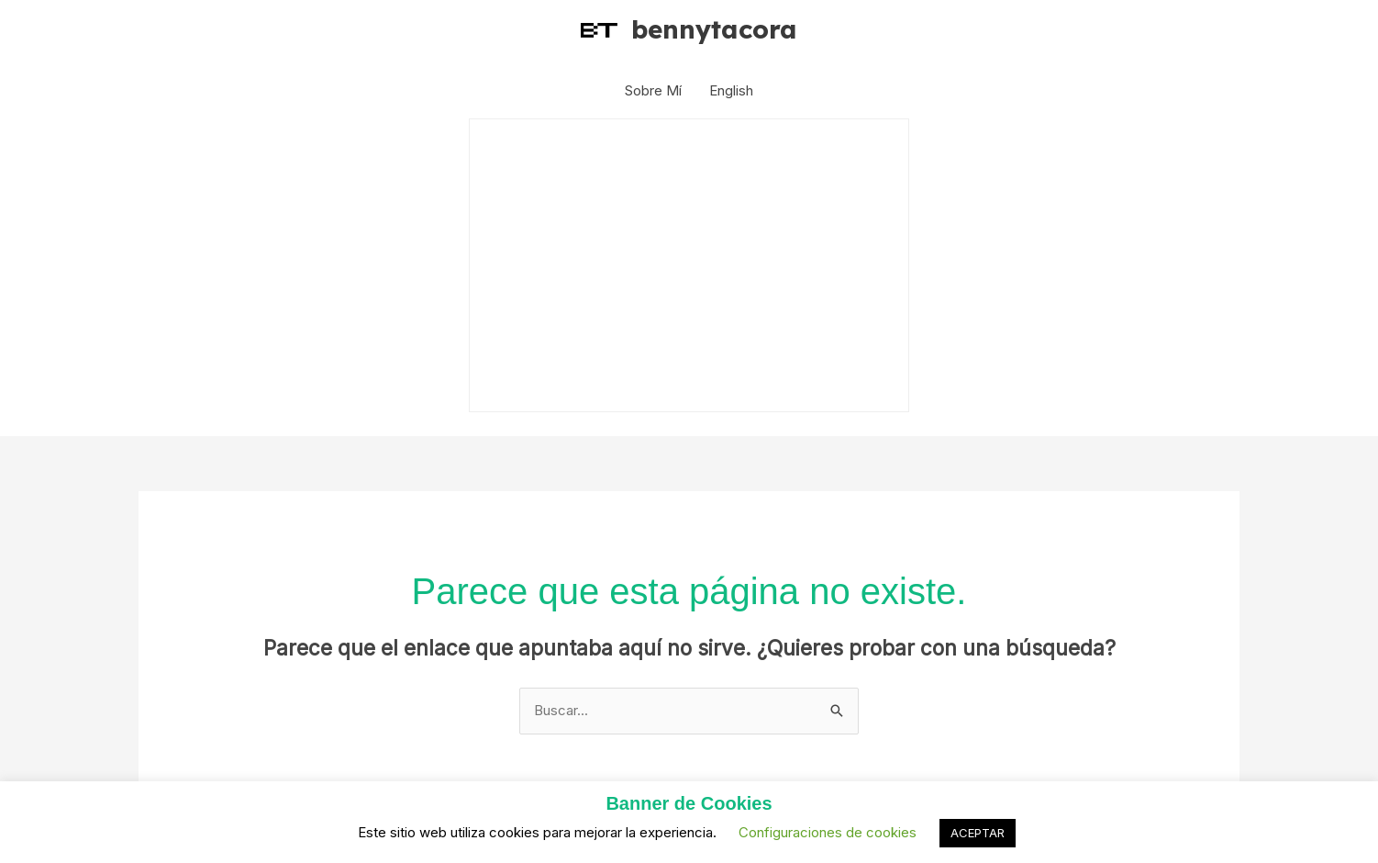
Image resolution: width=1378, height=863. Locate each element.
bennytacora (714, 29)
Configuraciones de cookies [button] (828, 832)
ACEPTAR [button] (977, 832)
